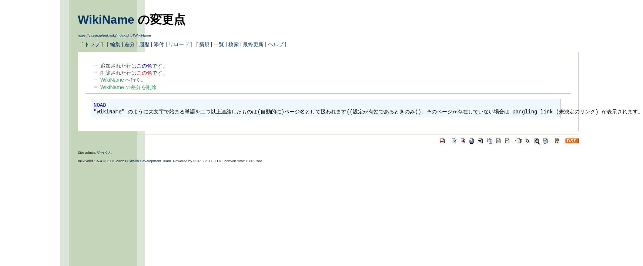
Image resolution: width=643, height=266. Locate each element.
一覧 (219, 44)
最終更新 (253, 44)
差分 (129, 44)
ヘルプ (276, 44)
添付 (159, 44)
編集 (115, 44)
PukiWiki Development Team (148, 161)
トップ (92, 44)
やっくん (104, 152)
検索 (233, 44)
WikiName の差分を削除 (128, 87)
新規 (204, 44)
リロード (178, 44)
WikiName (106, 19)
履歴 (144, 44)
